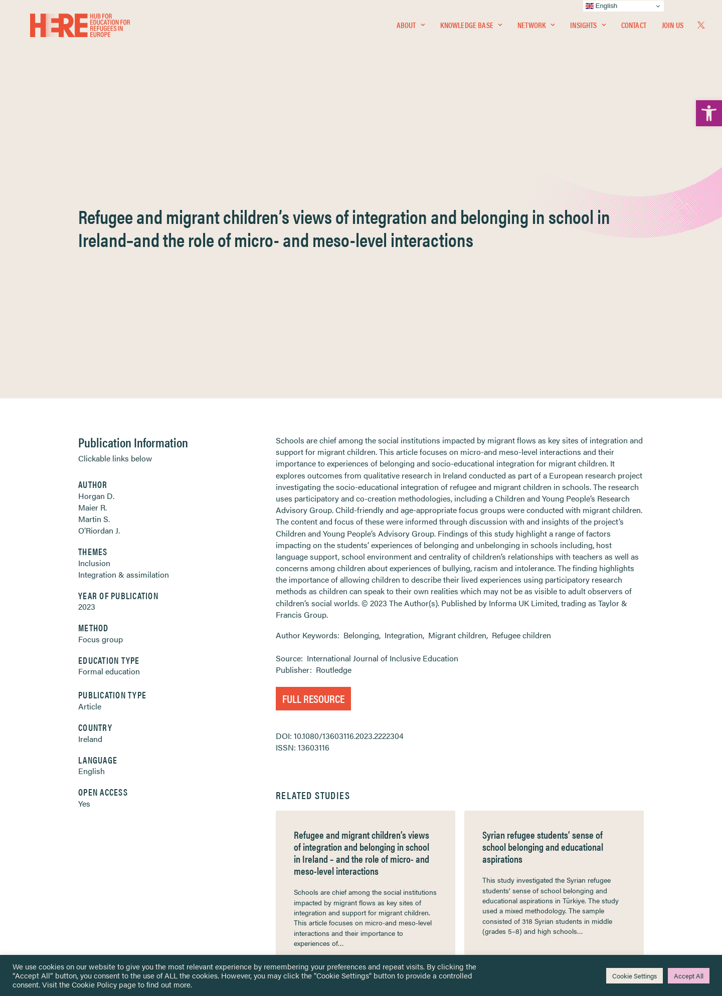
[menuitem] (411, 28)
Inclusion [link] (94, 309)
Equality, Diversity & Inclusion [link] (411, 841)
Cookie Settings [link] (634, 975)
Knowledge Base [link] (471, 28)
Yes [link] (84, 549)
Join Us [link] (672, 28)
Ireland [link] (90, 484)
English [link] (91, 517)
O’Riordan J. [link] (99, 276)
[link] (709, 113)
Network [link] (536, 28)
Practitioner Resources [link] (402, 894)
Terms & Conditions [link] (398, 830)
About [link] (411, 28)
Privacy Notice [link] (391, 818)
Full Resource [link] (313, 444)
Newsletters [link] (61, 862)
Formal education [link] (109, 417)
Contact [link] (633, 28)
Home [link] (46, 817)
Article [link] (89, 452)
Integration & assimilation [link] (123, 320)
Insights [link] (587, 28)
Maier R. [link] (92, 253)
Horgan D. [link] (96, 241)
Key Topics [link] (385, 906)
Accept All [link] (688, 975)
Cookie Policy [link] (94, 984)
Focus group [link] (100, 385)
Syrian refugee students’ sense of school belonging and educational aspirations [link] (542, 592)
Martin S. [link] (94, 265)
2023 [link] (86, 352)
